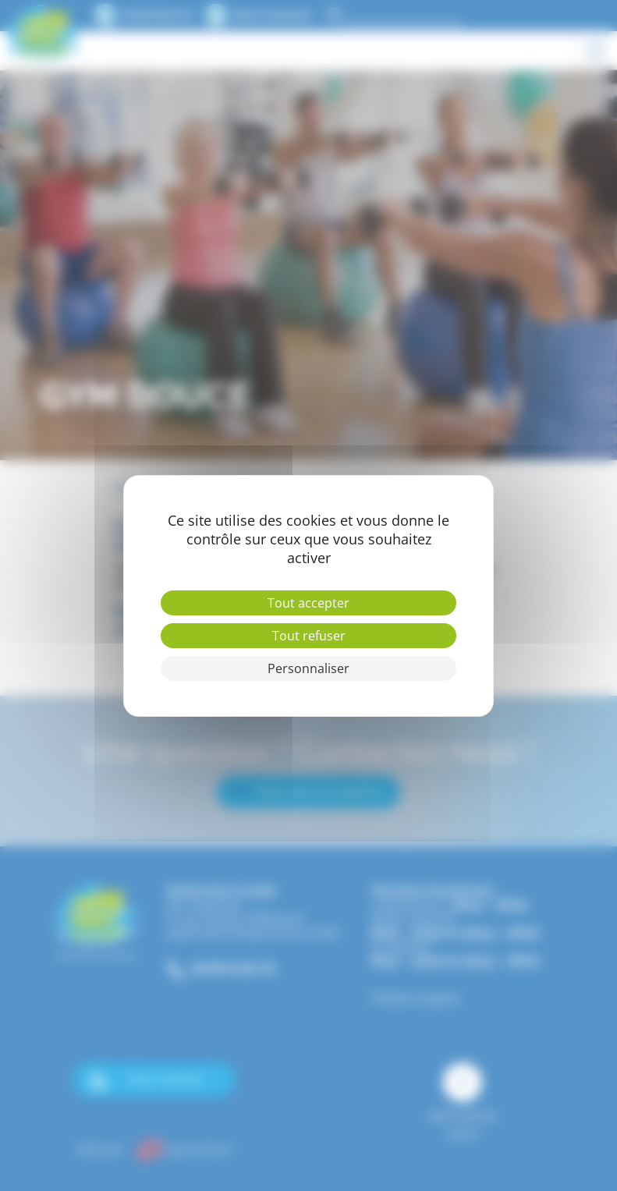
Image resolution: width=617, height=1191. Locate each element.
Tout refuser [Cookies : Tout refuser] (309, 635)
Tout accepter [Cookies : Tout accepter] (308, 602)
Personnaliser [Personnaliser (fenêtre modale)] (308, 668)
